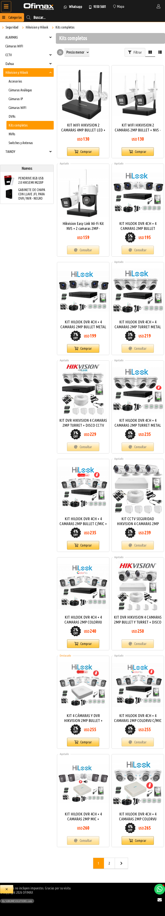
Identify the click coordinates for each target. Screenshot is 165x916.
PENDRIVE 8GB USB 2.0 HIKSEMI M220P (31, 180)
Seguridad (12, 27)
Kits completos (65, 27)
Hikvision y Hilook (37, 27)
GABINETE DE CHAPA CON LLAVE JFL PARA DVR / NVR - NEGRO (31, 194)
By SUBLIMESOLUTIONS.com (17, 901)
